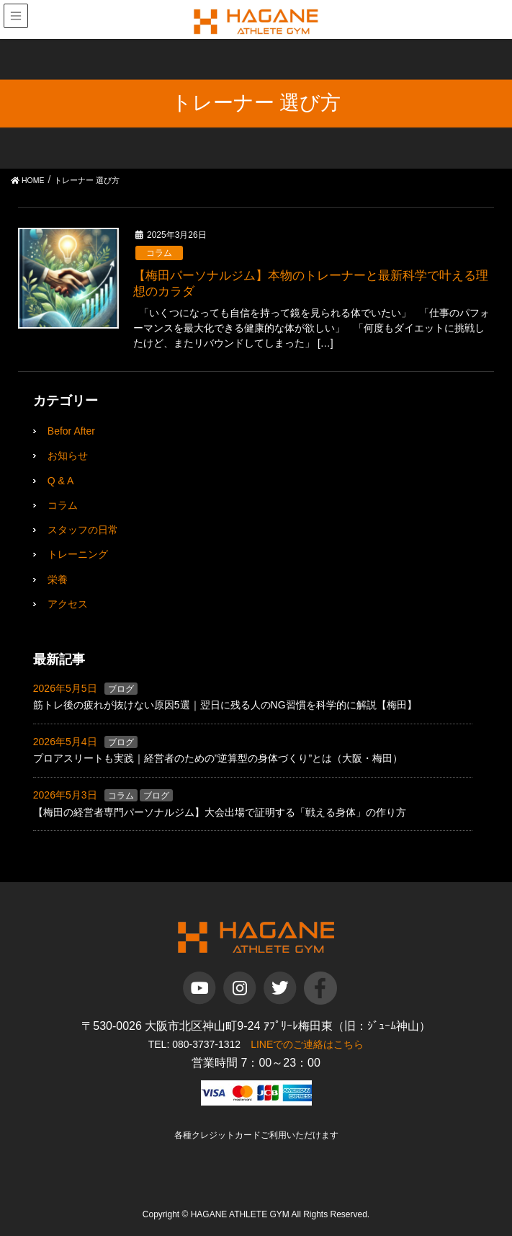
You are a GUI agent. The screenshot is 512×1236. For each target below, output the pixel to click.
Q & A (61, 480)
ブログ (121, 689)
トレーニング (78, 554)
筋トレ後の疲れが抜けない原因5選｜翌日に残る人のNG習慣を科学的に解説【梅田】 (225, 705)
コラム (159, 253)
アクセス (68, 604)
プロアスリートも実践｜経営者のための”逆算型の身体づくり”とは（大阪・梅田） (218, 758)
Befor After (71, 431)
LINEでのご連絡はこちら (307, 1044)
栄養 (58, 579)
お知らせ (68, 455)
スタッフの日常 (83, 529)
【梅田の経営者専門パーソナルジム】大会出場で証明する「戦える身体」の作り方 (219, 812)
